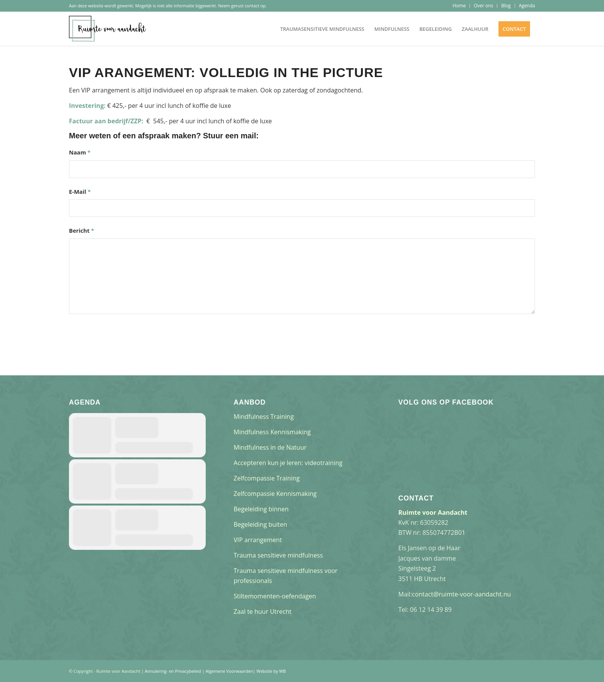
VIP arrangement (258, 540)
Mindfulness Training (264, 416)
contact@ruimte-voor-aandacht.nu (461, 594)
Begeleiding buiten (260, 524)
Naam (80, 152)
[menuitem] (459, 6)
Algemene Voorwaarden (229, 671)
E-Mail (80, 191)
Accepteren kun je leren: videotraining (288, 463)
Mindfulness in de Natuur (270, 447)
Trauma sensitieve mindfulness (278, 555)
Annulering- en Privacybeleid (173, 671)
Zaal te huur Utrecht (263, 611)
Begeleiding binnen (261, 509)
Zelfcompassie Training (267, 478)
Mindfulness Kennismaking (272, 432)
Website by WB (271, 671)
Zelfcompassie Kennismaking (275, 493)
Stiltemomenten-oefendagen (275, 596)
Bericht (81, 230)
